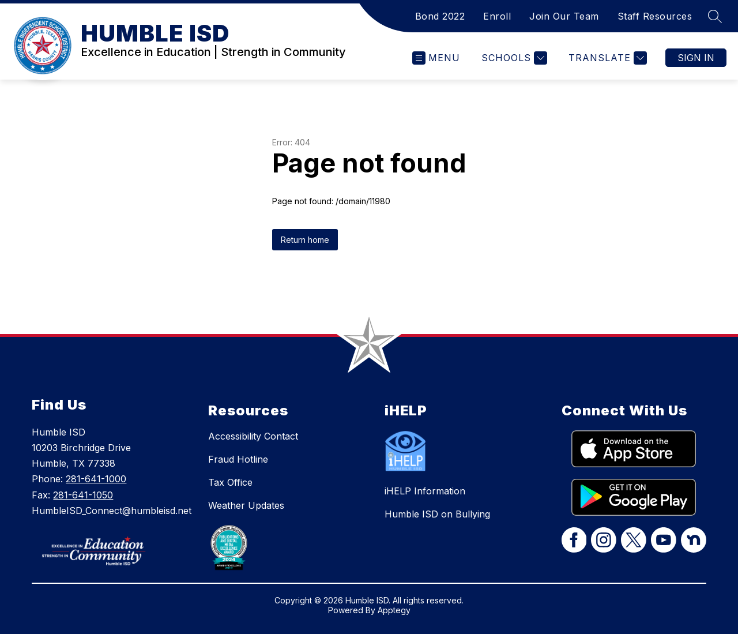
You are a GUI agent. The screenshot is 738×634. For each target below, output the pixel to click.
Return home (305, 240)
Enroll (497, 16)
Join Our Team (564, 16)
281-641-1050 (83, 495)
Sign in (695, 57)
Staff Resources (654, 16)
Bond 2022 (440, 16)
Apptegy (394, 610)
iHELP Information (425, 491)
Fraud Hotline (238, 459)
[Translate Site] (606, 58)
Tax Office (230, 482)
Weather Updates (246, 505)
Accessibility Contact (253, 436)
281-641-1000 (96, 479)
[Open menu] (436, 58)
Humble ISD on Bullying (437, 514)
